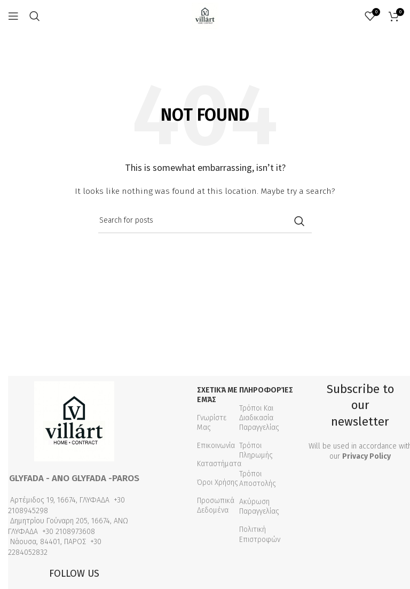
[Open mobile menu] (13, 16)
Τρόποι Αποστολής (257, 478)
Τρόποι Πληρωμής (256, 450)
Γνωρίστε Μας (211, 422)
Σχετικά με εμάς (217, 395)
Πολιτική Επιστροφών (259, 534)
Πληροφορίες (265, 390)
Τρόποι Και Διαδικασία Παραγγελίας (259, 418)
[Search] (34, 16)
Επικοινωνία (216, 445)
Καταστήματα (219, 463)
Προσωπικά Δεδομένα (215, 505)
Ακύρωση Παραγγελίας (259, 506)
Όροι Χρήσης (217, 482)
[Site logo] (205, 15)
